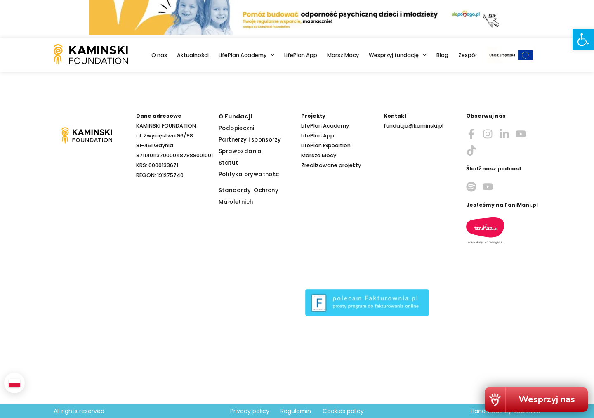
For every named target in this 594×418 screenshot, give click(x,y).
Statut (228, 163)
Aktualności (193, 55)
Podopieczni (236, 128)
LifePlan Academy (246, 55)
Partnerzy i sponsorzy (250, 140)
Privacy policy (249, 411)
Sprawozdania (240, 151)
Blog (442, 55)
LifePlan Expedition (326, 145)
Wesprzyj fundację (398, 55)
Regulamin (295, 411)
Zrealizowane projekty (331, 165)
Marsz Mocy (343, 55)
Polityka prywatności (249, 174)
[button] (583, 39)
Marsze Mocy (318, 155)
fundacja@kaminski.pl (413, 125)
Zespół (467, 55)
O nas (159, 55)
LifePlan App (300, 55)
